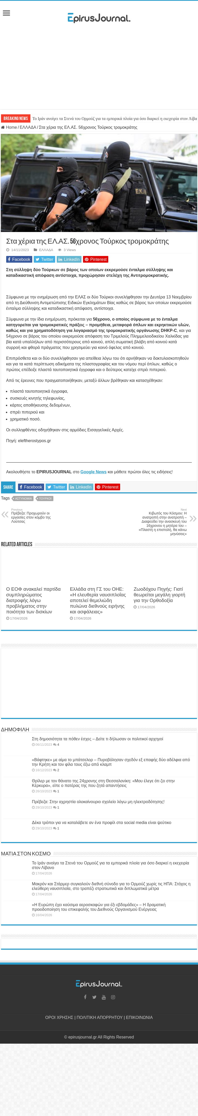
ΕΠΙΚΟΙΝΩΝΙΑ (139, 1017)
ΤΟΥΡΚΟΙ (45, 498)
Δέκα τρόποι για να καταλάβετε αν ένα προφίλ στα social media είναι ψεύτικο (101, 822)
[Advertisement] (99, 68)
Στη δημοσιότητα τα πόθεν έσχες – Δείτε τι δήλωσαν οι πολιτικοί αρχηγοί (97, 739)
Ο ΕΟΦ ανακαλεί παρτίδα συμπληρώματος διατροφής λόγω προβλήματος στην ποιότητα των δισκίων (33, 600)
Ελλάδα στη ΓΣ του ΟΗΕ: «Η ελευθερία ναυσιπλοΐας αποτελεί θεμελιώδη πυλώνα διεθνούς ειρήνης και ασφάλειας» (98, 600)
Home (9, 127)
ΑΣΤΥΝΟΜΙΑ (23, 498)
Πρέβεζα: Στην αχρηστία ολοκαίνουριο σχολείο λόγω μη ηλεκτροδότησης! (98, 802)
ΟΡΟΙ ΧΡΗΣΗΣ (59, 1017)
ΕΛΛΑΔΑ (28, 127)
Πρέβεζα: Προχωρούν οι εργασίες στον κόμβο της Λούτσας (37, 515)
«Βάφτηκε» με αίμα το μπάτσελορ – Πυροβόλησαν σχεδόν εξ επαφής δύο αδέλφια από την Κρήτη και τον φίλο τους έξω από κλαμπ (111, 762)
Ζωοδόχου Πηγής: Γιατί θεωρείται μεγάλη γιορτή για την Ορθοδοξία (159, 594)
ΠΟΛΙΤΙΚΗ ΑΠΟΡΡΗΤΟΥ (99, 1017)
